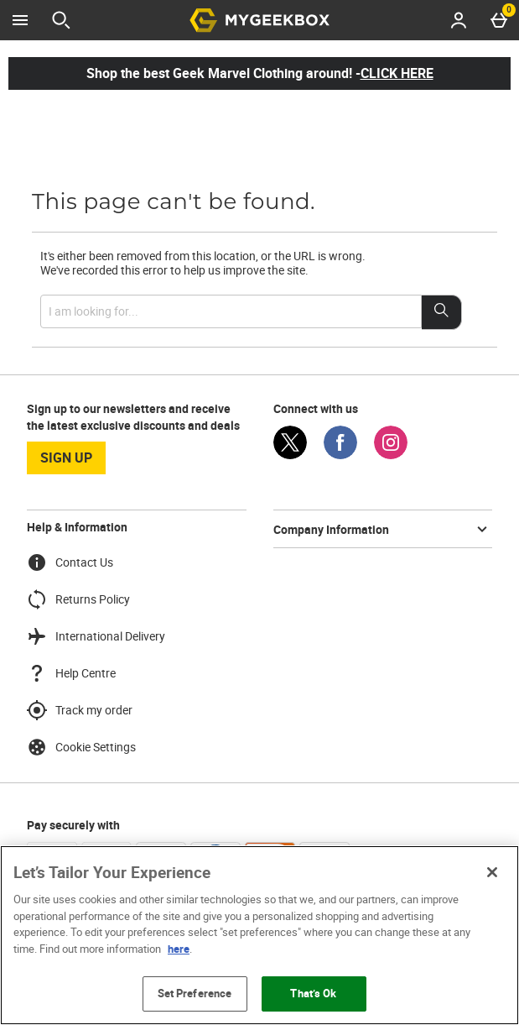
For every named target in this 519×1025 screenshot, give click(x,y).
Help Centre (71, 673)
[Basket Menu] (499, 20)
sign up (66, 457)
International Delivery (96, 636)
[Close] (492, 872)
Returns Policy (78, 599)
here (178, 948)
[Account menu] (459, 20)
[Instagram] (390, 455)
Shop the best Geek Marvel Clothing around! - (259, 73)
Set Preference (195, 993)
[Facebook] (340, 455)
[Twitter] (290, 455)
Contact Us (70, 562)
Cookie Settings (81, 747)
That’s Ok (313, 993)
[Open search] (61, 20)
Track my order (79, 710)
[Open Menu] (20, 20)
